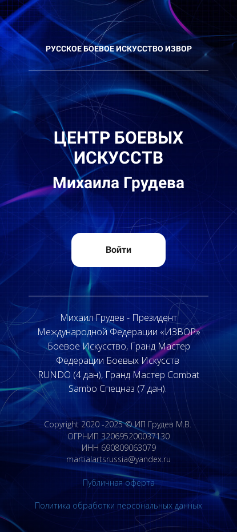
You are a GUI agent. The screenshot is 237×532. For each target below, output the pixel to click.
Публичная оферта (119, 482)
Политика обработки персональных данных (118, 505)
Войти (118, 249)
